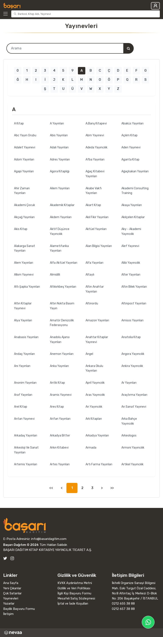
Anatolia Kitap (131, 337)
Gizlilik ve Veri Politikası (74, 588)
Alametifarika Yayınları (59, 248)
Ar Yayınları (128, 383)
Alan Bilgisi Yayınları (99, 246)
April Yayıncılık (95, 383)
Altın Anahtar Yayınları (95, 289)
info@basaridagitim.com (48, 539)
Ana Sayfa (10, 583)
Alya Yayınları (23, 320)
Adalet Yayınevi (24, 147)
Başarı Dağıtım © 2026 (21, 545)
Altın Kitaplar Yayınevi (23, 306)
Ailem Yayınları (60, 188)
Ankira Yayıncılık (132, 366)
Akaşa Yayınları (131, 205)
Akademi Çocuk (24, 205)
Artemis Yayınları (25, 464)
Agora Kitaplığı (59, 171)
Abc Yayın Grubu (25, 135)
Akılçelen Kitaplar (133, 217)
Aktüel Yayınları (96, 229)
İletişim (8, 614)
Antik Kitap (57, 383)
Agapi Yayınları (24, 171)
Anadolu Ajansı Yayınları (60, 339)
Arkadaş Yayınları (25, 435)
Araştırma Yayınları (134, 395)
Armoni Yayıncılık (132, 447)
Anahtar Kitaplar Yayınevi (97, 339)
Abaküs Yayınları (132, 123)
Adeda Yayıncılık (96, 147)
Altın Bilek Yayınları (134, 287)
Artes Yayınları (60, 464)
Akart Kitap (93, 205)
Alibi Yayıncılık (130, 263)
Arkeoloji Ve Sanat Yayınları (26, 450)
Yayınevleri (10, 598)
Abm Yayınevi (95, 135)
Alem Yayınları (23, 263)
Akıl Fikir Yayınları (97, 217)
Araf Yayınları (23, 395)
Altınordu (92, 303)
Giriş (155, 6)
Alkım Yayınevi (24, 274)
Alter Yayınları (130, 274)
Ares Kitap (57, 406)
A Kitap (19, 123)
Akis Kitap (20, 229)
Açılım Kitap (129, 135)
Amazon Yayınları (97, 320)
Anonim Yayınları (25, 383)
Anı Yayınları (22, 366)
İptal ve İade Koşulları (73, 603)
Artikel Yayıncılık (132, 464)
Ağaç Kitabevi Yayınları (95, 174)
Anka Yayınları (59, 366)
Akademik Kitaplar (62, 205)
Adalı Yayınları (59, 147)
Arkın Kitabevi (59, 447)
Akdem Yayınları (61, 217)
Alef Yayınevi (130, 246)
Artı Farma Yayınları (99, 464)
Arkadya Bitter (60, 435)
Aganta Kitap (130, 159)
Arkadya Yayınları (97, 435)
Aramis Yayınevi (61, 395)
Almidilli (55, 274)
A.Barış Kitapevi (96, 123)
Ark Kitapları (94, 419)
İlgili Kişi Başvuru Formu (74, 593)
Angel (89, 354)
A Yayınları (57, 123)
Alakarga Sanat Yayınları (24, 248)
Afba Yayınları (95, 159)
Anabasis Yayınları (26, 337)
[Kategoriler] (6, 14)
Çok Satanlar (12, 593)
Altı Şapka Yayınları (27, 287)
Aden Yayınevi (131, 147)
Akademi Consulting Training (135, 191)
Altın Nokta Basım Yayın (62, 306)
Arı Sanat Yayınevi (133, 406)
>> (112, 488)
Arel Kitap (20, 406)
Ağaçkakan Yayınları (135, 171)
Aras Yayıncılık (95, 395)
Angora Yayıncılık (132, 354)
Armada (91, 447)
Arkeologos (128, 435)
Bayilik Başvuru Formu (19, 609)
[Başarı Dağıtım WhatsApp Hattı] (148, 622)
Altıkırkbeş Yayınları (63, 287)
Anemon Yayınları (61, 354)
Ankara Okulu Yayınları (94, 368)
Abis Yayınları (59, 135)
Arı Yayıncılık (94, 406)
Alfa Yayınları (94, 263)
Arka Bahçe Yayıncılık (129, 421)
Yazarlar (8, 603)
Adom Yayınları (24, 159)
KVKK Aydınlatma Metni (75, 583)
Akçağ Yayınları (24, 217)
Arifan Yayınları (60, 419)
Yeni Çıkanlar (12, 588)
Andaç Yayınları (24, 354)
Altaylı (90, 274)
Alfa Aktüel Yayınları (63, 263)
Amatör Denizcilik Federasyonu (62, 323)
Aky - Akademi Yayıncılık (131, 231)
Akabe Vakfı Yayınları (94, 191)
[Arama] (128, 48)
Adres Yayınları (60, 159)
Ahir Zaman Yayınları (22, 191)
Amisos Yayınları (132, 320)
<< (51, 488)
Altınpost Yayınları (133, 303)
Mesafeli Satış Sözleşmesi (76, 598)
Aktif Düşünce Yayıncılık (59, 231)
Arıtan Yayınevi (24, 419)
